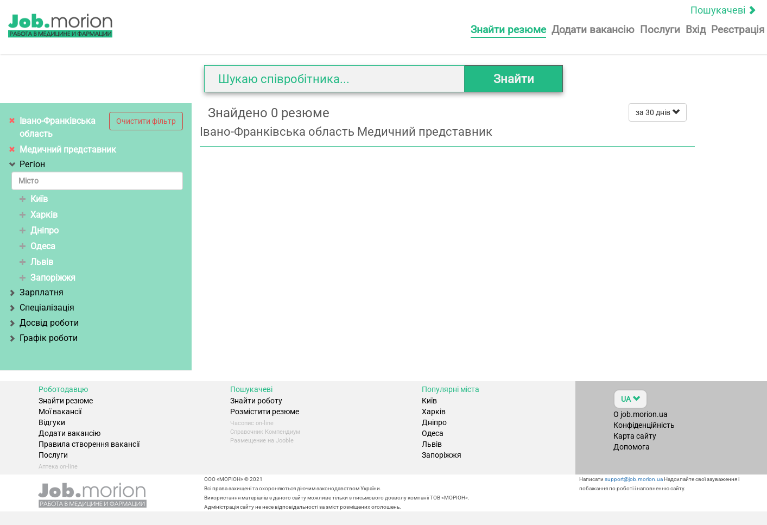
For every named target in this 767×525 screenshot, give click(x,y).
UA (630, 399)
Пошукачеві (723, 10)
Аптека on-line (58, 466)
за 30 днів (658, 112)
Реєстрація (737, 29)
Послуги (660, 29)
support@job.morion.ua (633, 479)
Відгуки (52, 422)
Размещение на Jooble (262, 440)
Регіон (28, 164)
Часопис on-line (252, 423)
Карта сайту (634, 436)
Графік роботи (44, 338)
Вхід (696, 29)
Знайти (513, 79)
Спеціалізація (42, 307)
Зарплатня (37, 292)
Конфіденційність (644, 425)
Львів (36, 262)
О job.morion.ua (640, 414)
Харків (39, 215)
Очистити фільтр (146, 121)
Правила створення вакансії (89, 444)
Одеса (37, 246)
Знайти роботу (256, 400)
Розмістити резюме (264, 411)
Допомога (631, 446)
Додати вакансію (593, 29)
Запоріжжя (47, 278)
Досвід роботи (45, 323)
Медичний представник (68, 149)
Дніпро (39, 230)
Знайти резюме (508, 29)
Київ (34, 199)
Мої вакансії (60, 411)
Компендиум (282, 431)
